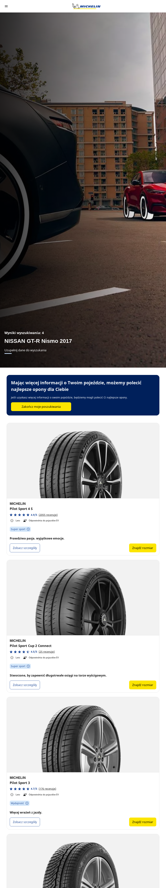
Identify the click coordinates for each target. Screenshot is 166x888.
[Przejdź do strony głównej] (86, 6)
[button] (34, 514)
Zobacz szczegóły (25, 548)
